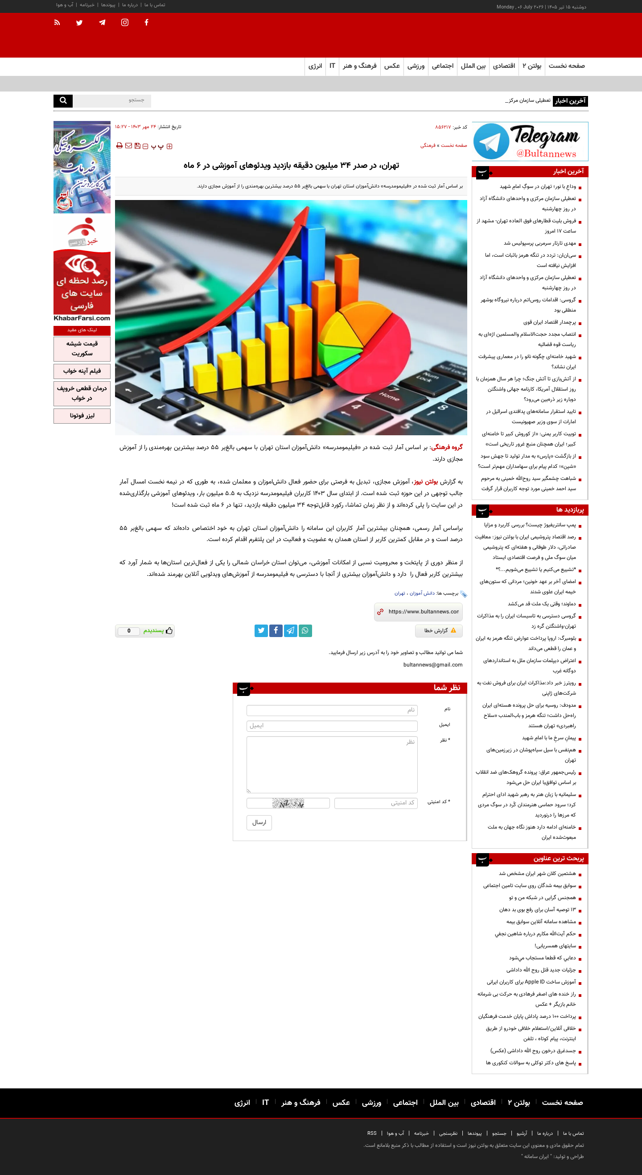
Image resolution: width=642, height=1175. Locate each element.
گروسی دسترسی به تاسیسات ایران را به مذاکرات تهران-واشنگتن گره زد (526, 621)
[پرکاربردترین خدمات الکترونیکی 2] (82, 167)
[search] (63, 101)
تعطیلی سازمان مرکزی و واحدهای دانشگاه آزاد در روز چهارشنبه (528, 204)
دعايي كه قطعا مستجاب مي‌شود (542, 958)
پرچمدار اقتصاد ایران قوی (549, 322)
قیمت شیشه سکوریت (82, 349)
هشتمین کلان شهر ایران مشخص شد (537, 874)
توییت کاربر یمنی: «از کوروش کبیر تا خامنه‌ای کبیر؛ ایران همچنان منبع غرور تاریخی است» (529, 439)
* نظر (445, 740)
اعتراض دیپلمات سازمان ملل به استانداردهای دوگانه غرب (529, 666)
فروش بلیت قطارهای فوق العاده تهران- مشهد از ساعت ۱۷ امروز (526, 226)
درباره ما (130, 5)
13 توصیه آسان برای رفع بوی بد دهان (537, 910)
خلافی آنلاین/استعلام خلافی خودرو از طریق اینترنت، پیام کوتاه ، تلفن (531, 1034)
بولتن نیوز (426, 482)
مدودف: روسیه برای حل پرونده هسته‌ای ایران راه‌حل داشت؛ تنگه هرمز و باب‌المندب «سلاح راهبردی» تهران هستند (529, 715)
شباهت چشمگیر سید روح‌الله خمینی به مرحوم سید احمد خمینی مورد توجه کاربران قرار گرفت (528, 484)
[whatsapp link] (305, 631)
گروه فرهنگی (447, 447)
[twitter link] (261, 631)
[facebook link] (276, 631)
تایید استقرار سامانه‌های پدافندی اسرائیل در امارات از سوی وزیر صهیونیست (531, 417)
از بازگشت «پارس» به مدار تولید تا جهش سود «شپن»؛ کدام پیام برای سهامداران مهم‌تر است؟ (527, 461)
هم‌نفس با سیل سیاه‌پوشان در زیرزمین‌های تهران (531, 755)
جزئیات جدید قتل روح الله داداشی (541, 970)
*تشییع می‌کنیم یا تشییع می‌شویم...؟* (536, 570)
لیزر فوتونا (82, 416)
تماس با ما (154, 5)
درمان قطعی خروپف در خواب (82, 394)
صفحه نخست (567, 66)
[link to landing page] (543, 35)
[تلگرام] (530, 141)
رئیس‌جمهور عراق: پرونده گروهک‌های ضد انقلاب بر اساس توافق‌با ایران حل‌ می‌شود (526, 777)
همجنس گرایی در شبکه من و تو (542, 898)
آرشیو (522, 1134)
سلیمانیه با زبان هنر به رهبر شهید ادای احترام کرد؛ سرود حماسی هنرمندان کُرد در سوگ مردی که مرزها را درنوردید (527, 805)
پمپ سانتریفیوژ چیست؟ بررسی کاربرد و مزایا (530, 525)
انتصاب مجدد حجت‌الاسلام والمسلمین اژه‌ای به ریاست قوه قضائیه (527, 339)
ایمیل (444, 725)
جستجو (499, 1134)
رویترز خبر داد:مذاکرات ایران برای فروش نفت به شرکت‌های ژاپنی (526, 688)
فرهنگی (428, 146)
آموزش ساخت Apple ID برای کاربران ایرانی (531, 982)
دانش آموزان (422, 593)
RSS (372, 1134)
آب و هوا (64, 5)
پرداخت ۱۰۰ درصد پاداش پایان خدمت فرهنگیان (527, 1016)
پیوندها (108, 5)
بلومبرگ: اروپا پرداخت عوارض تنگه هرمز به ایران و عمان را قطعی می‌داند (526, 643)
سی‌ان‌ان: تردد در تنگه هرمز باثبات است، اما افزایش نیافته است (530, 260)
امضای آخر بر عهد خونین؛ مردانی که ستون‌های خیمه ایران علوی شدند (528, 587)
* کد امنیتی (439, 802)
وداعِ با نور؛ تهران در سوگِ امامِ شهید (538, 187)
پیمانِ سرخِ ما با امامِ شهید (549, 738)
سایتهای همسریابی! (555, 946)
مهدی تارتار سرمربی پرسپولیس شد (540, 243)
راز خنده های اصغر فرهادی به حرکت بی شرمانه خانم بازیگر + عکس (526, 999)
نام (447, 709)
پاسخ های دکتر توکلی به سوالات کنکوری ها (531, 1063)
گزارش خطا (440, 631)
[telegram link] (290, 631)
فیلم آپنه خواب (82, 371)
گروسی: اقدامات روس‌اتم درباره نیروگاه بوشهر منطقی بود (528, 305)
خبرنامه (87, 5)
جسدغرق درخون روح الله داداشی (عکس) (533, 1051)
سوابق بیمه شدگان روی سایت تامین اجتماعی (529, 886)
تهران (400, 593)
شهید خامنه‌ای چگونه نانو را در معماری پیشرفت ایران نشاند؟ (527, 362)
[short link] (424, 612)
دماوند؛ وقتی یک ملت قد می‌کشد (542, 604)
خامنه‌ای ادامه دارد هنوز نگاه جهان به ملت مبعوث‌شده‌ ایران (532, 832)
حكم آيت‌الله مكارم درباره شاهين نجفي (535, 934)
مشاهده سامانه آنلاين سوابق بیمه (541, 922)
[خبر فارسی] (82, 268)
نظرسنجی (448, 1134)
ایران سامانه (536, 1157)
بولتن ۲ (532, 66)
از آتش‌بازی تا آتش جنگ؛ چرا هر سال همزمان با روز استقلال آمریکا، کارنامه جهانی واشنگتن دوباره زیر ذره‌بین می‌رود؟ (526, 389)
